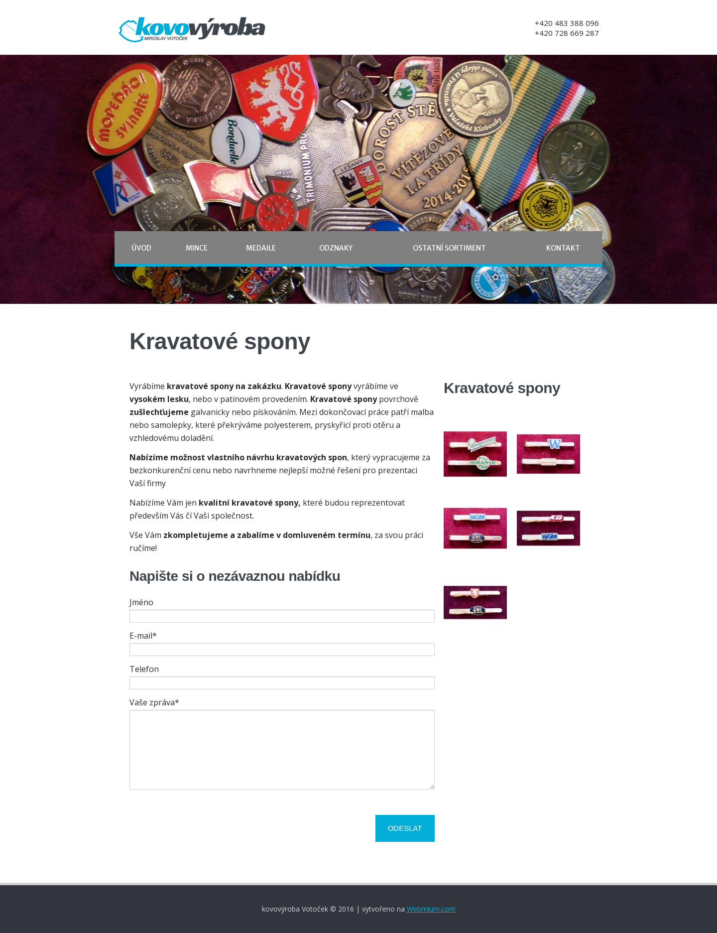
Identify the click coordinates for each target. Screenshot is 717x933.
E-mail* (143, 635)
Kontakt (563, 248)
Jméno (141, 602)
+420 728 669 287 (567, 33)
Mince (197, 248)
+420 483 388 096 (567, 23)
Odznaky (336, 248)
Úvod (141, 248)
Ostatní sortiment (449, 248)
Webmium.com (431, 909)
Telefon (144, 669)
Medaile (261, 248)
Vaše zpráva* (154, 702)
